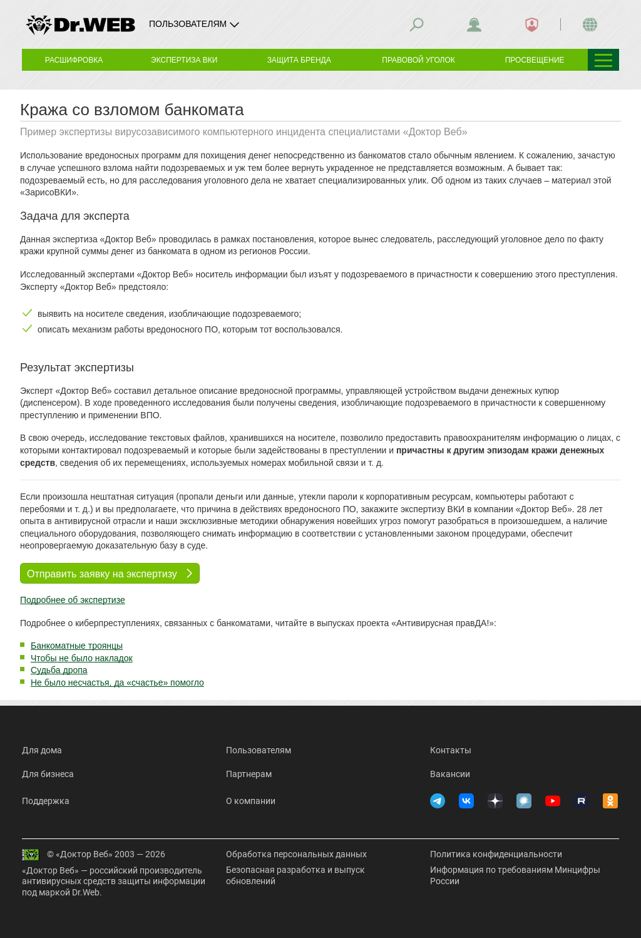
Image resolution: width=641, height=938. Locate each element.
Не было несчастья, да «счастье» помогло (117, 683)
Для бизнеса (48, 774)
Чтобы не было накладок (82, 658)
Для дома (42, 750)
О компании (250, 800)
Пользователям (258, 750)
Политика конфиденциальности (496, 854)
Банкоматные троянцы (77, 646)
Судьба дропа (59, 670)
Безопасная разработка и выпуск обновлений (295, 875)
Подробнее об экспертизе (72, 600)
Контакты (450, 750)
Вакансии (450, 774)
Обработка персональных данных (296, 854)
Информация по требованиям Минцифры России (515, 875)
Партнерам (249, 774)
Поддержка (45, 800)
